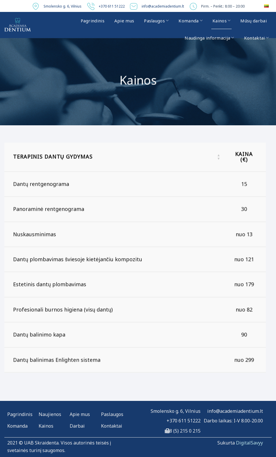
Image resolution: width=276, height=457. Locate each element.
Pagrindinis (92, 21)
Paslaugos (156, 21)
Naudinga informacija (209, 38)
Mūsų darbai (253, 21)
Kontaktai (256, 38)
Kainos (221, 21)
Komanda (190, 21)
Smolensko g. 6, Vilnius (63, 6)
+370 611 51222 (112, 6)
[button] (218, 158)
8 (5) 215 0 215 (185, 431)
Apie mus (124, 21)
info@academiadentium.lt (163, 6)
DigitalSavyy (249, 443)
